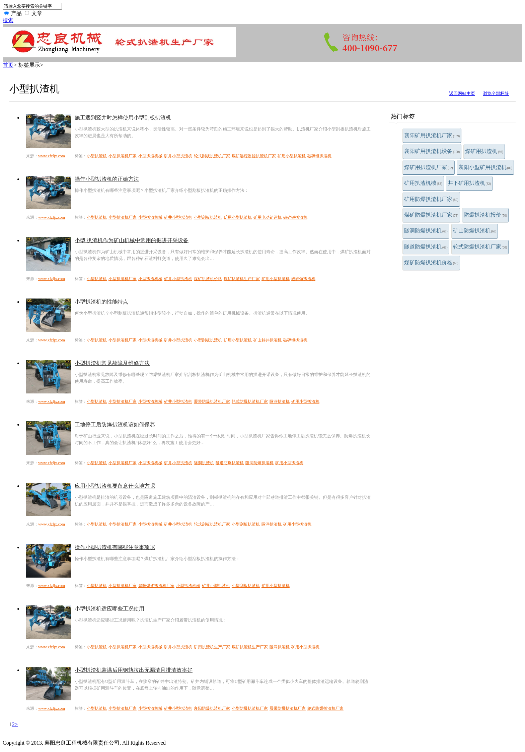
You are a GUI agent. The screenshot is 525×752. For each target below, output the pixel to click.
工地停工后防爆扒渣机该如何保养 (115, 424)
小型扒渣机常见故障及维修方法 (112, 363)
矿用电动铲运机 (267, 217)
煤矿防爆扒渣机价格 (431, 262)
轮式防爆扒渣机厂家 (480, 247)
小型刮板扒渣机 (208, 217)
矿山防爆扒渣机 (475, 230)
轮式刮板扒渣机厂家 (212, 156)
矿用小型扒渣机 (292, 156)
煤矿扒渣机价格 (208, 278)
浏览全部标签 (496, 93)
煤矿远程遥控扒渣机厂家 (254, 156)
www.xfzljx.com (51, 156)
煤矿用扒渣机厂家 (428, 167)
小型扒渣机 (97, 156)
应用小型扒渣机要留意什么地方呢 (115, 486)
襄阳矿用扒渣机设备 (432, 151)
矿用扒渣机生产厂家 (212, 647)
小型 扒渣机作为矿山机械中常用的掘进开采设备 (132, 240)
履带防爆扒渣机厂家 (212, 401)
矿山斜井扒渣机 (267, 340)
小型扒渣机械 (150, 156)
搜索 (8, 20)
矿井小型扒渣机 (178, 156)
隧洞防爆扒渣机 (426, 230)
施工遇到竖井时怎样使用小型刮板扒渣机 (123, 117)
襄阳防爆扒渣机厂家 (212, 708)
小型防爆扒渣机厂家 (250, 708)
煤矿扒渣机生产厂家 (242, 278)
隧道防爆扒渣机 (426, 247)
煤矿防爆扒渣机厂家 (431, 215)
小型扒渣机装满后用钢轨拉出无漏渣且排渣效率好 (134, 670)
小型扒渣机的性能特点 (101, 302)
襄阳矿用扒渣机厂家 (432, 135)
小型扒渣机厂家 (122, 156)
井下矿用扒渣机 (469, 183)
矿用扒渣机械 (423, 183)
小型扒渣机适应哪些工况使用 (109, 608)
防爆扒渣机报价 (485, 215)
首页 (8, 65)
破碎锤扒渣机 (319, 156)
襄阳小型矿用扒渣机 (485, 167)
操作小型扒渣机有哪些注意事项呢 (115, 547)
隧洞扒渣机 (280, 401)
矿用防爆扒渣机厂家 (431, 199)
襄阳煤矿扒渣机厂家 (156, 585)
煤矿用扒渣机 (484, 151)
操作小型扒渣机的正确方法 (107, 179)
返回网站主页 (462, 93)
